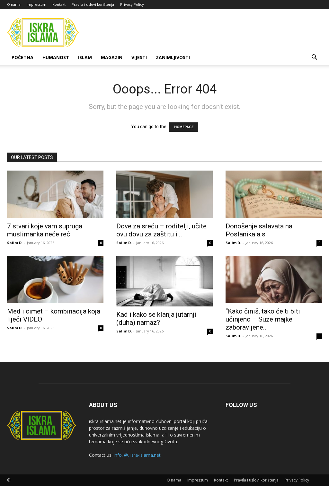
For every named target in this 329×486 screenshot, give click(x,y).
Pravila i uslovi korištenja (93, 4)
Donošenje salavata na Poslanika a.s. (259, 230)
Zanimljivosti (173, 57)
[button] (314, 58)
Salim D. (14, 242)
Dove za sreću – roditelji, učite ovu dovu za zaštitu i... (161, 230)
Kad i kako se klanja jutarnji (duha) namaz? (156, 318)
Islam (85, 57)
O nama (14, 4)
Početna (22, 57)
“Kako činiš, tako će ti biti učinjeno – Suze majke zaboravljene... (263, 319)
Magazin (111, 57)
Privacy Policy (132, 4)
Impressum (36, 4)
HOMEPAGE (183, 127)
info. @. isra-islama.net (137, 455)
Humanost (55, 57)
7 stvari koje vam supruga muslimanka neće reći (44, 230)
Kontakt (59, 4)
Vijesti (139, 57)
